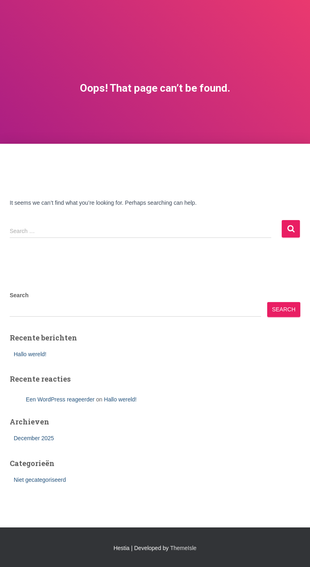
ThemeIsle (183, 548)
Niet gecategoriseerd (40, 480)
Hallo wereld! (30, 354)
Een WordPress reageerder (60, 399)
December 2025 (34, 438)
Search (19, 295)
